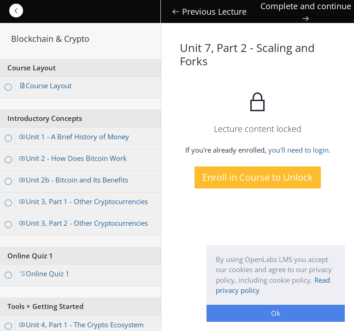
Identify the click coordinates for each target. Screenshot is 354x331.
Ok (275, 313)
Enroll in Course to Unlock (257, 177)
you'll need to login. (299, 149)
